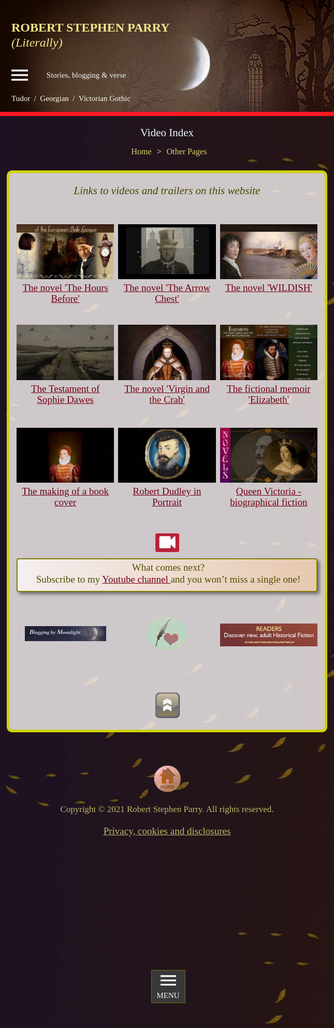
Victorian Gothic (104, 98)
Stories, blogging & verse (68, 75)
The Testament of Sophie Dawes (65, 394)
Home (142, 151)
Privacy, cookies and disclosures (167, 831)
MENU (167, 986)
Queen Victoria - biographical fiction (268, 497)
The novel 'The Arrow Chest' (167, 293)
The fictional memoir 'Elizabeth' (268, 394)
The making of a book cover (65, 497)
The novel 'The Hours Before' (65, 293)
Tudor (20, 98)
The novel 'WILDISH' (268, 287)
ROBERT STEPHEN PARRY (90, 27)
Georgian (54, 98)
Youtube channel (136, 579)
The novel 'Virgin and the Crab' (167, 394)
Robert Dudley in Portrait (167, 497)
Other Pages (187, 151)
